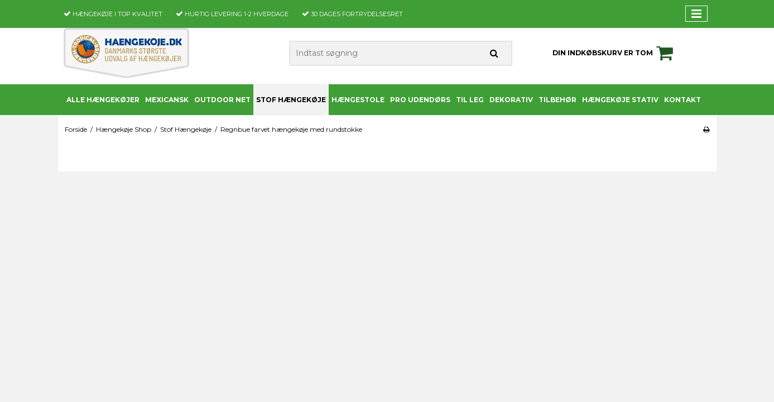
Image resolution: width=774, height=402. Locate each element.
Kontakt (682, 99)
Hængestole (357, 99)
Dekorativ (511, 99)
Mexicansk (167, 99)
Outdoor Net (222, 99)
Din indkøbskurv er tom (614, 53)
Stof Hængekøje (291, 99)
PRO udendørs (420, 99)
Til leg (470, 99)
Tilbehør (557, 99)
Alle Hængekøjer (103, 99)
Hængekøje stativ (620, 99)
